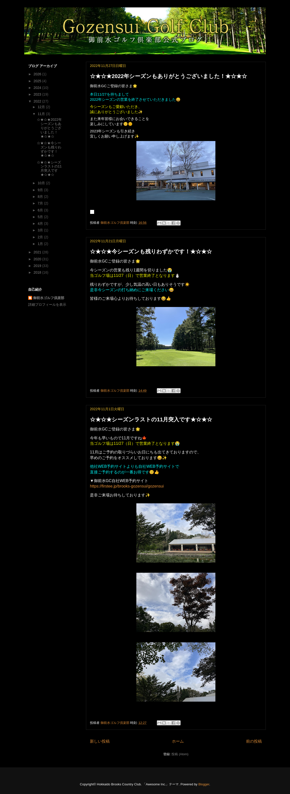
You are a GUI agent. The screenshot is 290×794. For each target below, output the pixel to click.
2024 (38, 88)
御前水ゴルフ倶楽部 (48, 298)
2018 (38, 272)
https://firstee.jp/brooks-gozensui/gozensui (127, 486)
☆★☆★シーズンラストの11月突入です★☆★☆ (151, 419)
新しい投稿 (100, 741)
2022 (38, 101)
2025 (38, 81)
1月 (41, 244)
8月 (41, 197)
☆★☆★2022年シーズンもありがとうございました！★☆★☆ (168, 76)
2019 (38, 266)
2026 (38, 74)
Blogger (203, 784)
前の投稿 (254, 741)
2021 (38, 252)
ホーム (178, 741)
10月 (42, 183)
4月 (41, 223)
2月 (41, 237)
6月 (41, 210)
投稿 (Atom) (179, 754)
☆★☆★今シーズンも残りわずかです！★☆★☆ (151, 251)
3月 (41, 230)
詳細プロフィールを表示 (47, 304)
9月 (41, 190)
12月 (42, 107)
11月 (42, 114)
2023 (38, 94)
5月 (41, 217)
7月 (41, 203)
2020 (38, 259)
